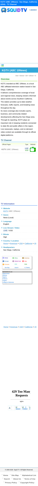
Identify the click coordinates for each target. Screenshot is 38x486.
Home (17, 75)
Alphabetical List (29, 475)
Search (7, 479)
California (31, 75)
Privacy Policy (11, 483)
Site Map (15, 475)
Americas (22, 75)
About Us (17, 479)
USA (26, 75)
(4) (35, 75)
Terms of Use (29, 479)
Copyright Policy (27, 483)
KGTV (5, 211)
